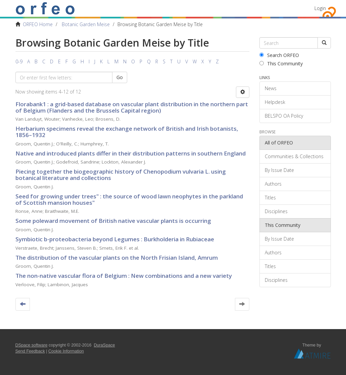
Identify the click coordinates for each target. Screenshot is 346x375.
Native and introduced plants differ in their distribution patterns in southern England (130, 153)
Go (119, 77)
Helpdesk (275, 102)
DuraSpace (104, 345)
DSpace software (31, 345)
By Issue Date (279, 170)
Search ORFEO (279, 55)
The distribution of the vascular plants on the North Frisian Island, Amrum (116, 257)
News (271, 88)
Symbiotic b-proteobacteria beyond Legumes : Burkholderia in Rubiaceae (114, 239)
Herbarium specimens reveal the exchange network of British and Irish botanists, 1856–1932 (126, 132)
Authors (273, 184)
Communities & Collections (294, 156)
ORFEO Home (38, 24)
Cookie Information (66, 351)
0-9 (18, 61)
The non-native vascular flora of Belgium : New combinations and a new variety (123, 275)
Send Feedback (30, 351)
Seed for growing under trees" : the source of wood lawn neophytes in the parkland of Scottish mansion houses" (129, 199)
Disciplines (276, 211)
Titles (270, 197)
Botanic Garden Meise (86, 24)
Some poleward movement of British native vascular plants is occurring (113, 221)
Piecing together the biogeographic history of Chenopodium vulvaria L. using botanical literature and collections (120, 175)
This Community (281, 63)
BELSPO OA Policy (284, 116)
